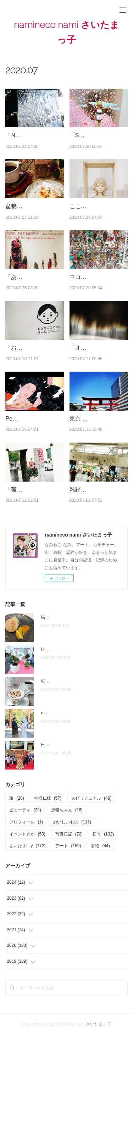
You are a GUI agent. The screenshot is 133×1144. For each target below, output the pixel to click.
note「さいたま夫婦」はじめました (75, 821)
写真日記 (69, 942)
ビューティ (25, 919)
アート (68, 954)
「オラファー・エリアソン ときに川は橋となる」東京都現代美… (98, 411)
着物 (100, 954)
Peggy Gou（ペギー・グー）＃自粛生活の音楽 (33, 500)
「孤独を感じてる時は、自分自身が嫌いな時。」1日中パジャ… (33, 589)
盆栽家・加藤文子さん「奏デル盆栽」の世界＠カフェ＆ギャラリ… (33, 233)
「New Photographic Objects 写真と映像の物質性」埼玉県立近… (33, 144)
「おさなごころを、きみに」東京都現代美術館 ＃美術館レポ (33, 411)
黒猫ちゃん (67, 919)
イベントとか (27, 942)
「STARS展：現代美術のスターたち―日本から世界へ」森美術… (98, 144)
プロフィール (26, 930)
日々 (103, 942)
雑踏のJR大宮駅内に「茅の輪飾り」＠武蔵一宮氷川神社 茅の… (98, 589)
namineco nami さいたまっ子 (66, 32)
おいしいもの (72, 930)
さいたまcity (27, 954)
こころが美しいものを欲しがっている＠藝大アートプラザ (98, 233)
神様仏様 (47, 907)
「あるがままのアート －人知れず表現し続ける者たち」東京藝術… (33, 322)
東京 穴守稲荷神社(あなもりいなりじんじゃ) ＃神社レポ (97, 500)
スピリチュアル (91, 907)
